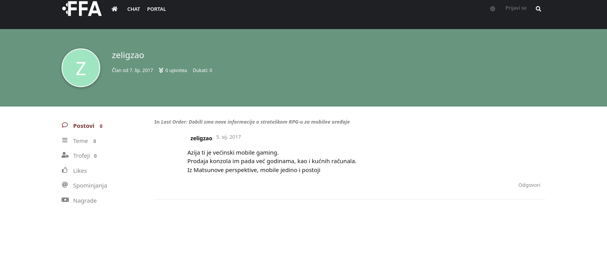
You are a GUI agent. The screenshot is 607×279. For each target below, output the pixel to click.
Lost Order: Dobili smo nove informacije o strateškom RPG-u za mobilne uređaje (255, 121)
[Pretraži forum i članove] (537, 14)
